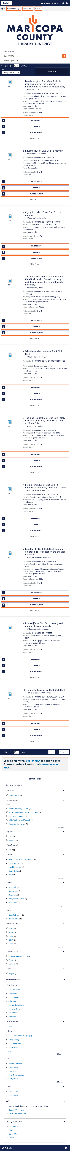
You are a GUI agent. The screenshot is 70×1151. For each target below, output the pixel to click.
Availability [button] (10, 791)
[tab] (52, 71)
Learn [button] (38, 8)
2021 (11, 928)
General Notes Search (16, 1005)
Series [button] (9, 910)
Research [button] (27, 8)
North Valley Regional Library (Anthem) (23, 812)
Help (10, 1130)
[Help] (67, 3)
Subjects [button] (10, 855)
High (11, 836)
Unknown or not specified (18, 956)
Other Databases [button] (12, 1021)
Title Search (12, 993)
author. (37, 89)
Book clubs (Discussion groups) (20, 859)
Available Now (14, 795)
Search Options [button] (11, 60)
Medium (12, 840)
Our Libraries (14, 1126)
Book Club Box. (14, 915)
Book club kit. (14, 919)
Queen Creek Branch (16, 816)
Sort (3, 69)
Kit (10, 850)
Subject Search (13, 1001)
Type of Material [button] (12, 845)
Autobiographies (15, 867)
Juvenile (12, 964)
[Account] (45, 3)
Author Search (13, 997)
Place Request (22, 132)
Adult (11, 960)
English (7, 3)
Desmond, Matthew (16, 887)
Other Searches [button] (12, 985)
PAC (10, 1026)
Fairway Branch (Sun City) (19, 808)
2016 (11, 944)
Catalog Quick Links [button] (13, 1121)
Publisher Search (14, 1009)
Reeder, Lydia (13, 891)
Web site (7, 1148)
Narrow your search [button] (13, 785)
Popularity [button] (10, 831)
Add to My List (34, 138)
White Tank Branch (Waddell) (20, 820)
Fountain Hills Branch (17, 824)
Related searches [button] (12, 979)
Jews (11, 875)
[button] (56, 3)
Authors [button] (9, 882)
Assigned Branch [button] (12, 800)
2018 (11, 936)
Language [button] (10, 969)
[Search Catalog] (63, 3)
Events (11, 1138)
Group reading (14, 863)
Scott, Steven (13, 902)
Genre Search (13, 1013)
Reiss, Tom (13, 895)
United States (14, 871)
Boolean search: (9, 51)
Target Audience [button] (12, 951)
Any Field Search (14, 990)
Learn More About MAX (17, 1114)
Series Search (13, 1016)
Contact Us (13, 1134)
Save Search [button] (35, 778)
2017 (11, 940)
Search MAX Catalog (16, 1110)
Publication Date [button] (12, 924)
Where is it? (22, 120)
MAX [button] (7, 1101)
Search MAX (33, 760)
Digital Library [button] (13, 8)
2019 (11, 932)
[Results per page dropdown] (16, 65)
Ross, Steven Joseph (16, 899)
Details (21, 126)
